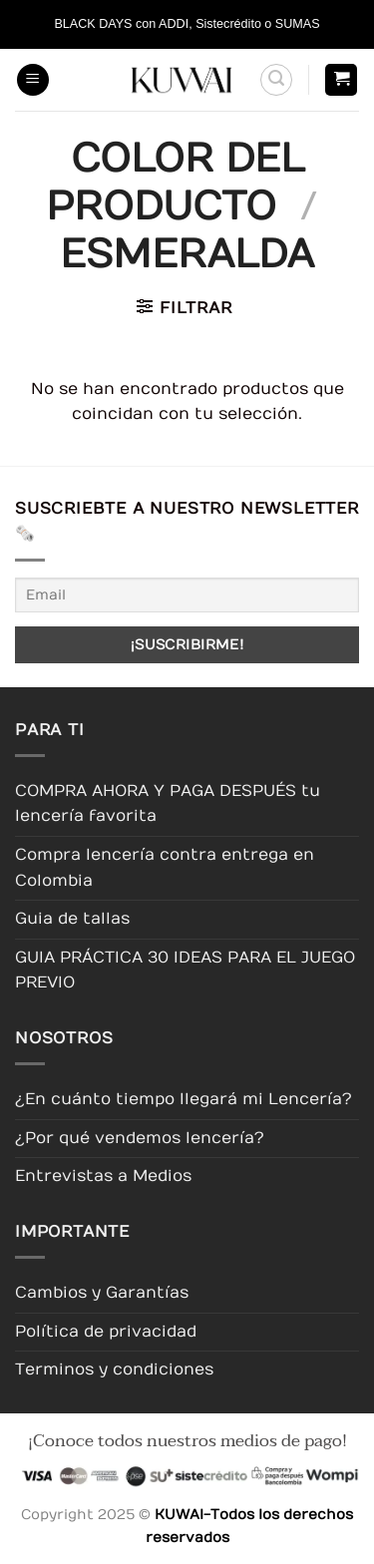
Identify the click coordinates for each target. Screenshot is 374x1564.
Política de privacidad (105, 1332)
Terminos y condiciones (114, 1369)
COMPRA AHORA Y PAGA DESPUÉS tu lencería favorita (167, 804)
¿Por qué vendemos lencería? (139, 1138)
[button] (33, 80)
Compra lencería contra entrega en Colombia (164, 868)
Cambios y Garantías (101, 1293)
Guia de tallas (72, 919)
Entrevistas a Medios (103, 1176)
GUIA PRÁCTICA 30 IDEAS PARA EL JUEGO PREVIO (185, 970)
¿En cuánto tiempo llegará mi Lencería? (183, 1099)
